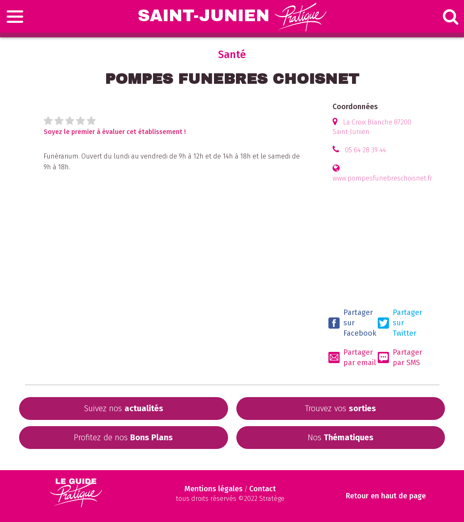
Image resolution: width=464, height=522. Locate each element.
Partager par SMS (400, 357)
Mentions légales (214, 488)
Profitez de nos (123, 437)
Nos (341, 437)
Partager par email (352, 357)
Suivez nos (123, 408)
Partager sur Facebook (352, 323)
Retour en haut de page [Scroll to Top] (386, 496)
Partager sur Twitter (400, 323)
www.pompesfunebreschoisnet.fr (382, 178)
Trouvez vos (340, 408)
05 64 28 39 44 (365, 150)
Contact (262, 488)
